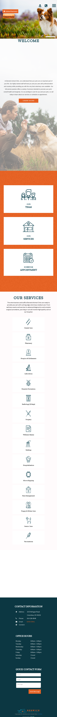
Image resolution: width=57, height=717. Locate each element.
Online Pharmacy (10, 11)
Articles (40, 714)
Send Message (35, 691)
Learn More (28, 100)
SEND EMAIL (31, 622)
